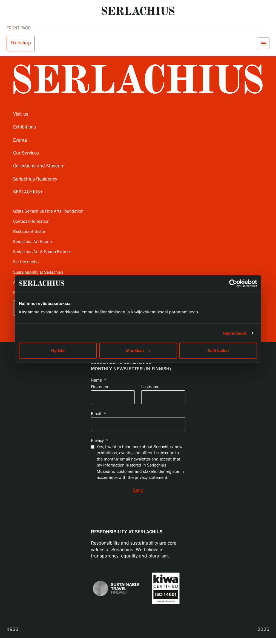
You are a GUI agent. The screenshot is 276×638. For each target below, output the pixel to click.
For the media (26, 262)
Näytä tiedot (235, 333)
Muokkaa (138, 350)
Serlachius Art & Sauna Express (42, 251)
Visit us (20, 114)
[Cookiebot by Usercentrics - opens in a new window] (233, 283)
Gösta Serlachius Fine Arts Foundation (48, 211)
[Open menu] (263, 43)
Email (98, 413)
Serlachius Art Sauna (32, 241)
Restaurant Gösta (29, 231)
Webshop (20, 43)
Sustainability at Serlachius (38, 272)
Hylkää (58, 350)
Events (20, 140)
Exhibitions (24, 127)
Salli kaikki (218, 350)
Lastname (150, 387)
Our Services (26, 153)
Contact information (31, 221)
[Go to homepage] (138, 11)
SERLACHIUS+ (28, 192)
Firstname (100, 387)
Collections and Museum (39, 166)
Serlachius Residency (35, 179)
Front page (18, 28)
